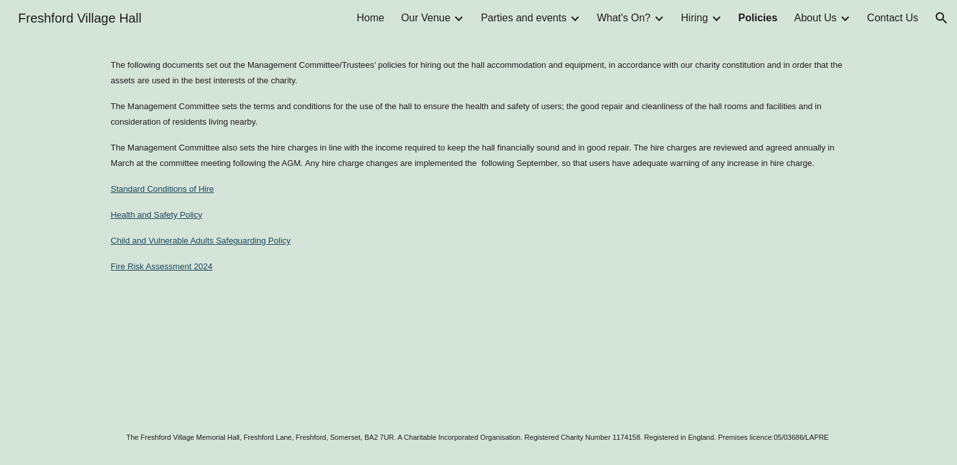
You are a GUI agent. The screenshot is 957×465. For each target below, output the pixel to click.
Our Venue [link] (426, 17)
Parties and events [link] (524, 17)
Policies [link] (758, 17)
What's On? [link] (624, 17)
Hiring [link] (694, 17)
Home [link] (370, 17)
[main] (478, 165)
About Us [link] (815, 17)
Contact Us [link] (892, 17)
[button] (941, 18)
